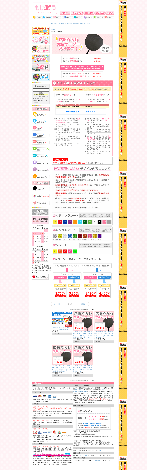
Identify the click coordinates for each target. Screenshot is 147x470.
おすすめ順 (57, 304)
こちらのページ (79, 390)
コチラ (99, 450)
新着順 (83, 304)
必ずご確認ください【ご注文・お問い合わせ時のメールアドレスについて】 (73, 23)
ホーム (53, 29)
